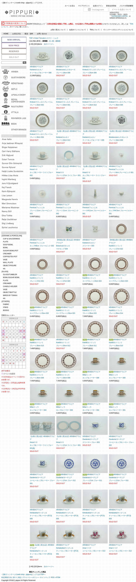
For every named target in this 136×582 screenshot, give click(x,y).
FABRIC (6, 304)
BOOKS (6, 310)
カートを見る (70, 6)
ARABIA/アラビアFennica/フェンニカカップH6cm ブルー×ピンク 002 (42, 243)
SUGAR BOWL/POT (10, 251)
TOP (30, 38)
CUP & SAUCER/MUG (11, 239)
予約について (95, 30)
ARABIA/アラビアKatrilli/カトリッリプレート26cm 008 (65, 375)
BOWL (5, 248)
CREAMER (7, 254)
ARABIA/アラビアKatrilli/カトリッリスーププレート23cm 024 (92, 278)
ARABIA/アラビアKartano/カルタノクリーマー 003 (89, 243)
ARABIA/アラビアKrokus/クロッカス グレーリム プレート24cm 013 (94, 102)
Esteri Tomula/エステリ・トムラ (46, 38)
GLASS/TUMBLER (10, 275)
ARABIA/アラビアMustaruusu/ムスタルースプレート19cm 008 (65, 70)
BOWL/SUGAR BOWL (11, 277)
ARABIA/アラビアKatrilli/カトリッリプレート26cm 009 (38, 375)
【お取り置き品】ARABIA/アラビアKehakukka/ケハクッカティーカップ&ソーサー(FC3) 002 (42, 551)
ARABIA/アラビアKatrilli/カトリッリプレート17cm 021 (37, 278)
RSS (53, 577)
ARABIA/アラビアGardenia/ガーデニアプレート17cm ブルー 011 (92, 477)
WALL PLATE (8, 263)
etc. (4, 269)
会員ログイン (98, 6)
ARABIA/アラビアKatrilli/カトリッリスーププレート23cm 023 (118, 278)
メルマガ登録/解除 (126, 6)
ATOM (58, 577)
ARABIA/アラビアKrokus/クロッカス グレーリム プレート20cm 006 (94, 70)
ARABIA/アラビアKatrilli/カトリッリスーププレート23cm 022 (39, 310)
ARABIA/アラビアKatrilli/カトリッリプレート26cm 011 (91, 343)
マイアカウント (84, 6)
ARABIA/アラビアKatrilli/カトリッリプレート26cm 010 (118, 343)
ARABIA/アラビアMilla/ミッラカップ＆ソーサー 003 (65, 407)
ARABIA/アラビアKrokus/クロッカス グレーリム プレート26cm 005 (120, 102)
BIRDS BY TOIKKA (10, 295)
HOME (5, 34)
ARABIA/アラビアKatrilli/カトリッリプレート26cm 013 (38, 343)
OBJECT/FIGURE (9, 266)
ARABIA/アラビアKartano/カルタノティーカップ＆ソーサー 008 (40, 70)
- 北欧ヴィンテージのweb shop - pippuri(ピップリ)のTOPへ (23, 574)
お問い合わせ (42, 34)
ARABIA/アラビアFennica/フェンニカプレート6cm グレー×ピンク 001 (121, 169)
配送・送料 (29, 34)
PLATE (5, 242)
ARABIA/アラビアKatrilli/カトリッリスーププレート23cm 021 (65, 310)
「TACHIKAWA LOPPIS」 (119, 16)
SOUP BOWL (8, 245)
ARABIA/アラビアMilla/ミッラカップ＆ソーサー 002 (91, 407)
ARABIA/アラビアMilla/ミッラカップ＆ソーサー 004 (38, 407)
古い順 (51, 41)
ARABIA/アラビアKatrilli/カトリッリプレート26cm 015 (91, 310)
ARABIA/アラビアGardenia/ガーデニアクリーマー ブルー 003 (91, 439)
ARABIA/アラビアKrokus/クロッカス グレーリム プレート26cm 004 (41, 134)
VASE (5, 260)
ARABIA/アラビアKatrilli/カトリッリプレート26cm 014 (116, 310)
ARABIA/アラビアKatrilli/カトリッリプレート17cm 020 (63, 278)
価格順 (57, 41)
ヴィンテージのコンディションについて (118, 30)
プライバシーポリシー (30, 577)
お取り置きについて (58, 30)
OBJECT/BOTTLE (10, 292)
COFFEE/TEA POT (10, 257)
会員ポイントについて (77, 30)
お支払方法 (16, 34)
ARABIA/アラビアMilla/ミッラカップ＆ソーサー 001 (118, 407)
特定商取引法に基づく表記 (11, 577)
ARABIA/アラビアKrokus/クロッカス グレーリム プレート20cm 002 (41, 102)
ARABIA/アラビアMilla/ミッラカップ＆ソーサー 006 (91, 375)
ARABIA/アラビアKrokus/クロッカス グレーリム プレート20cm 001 (67, 102)
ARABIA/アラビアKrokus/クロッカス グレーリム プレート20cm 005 (120, 70)
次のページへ (49, 44)
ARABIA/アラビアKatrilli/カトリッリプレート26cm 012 (63, 343)
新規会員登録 (111, 6)
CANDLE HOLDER (10, 286)
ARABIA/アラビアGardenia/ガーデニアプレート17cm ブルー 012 (66, 477)
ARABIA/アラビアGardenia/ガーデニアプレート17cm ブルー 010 (118, 477)
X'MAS (5, 307)
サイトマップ (45, 577)
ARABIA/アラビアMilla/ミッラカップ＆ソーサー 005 (118, 375)
